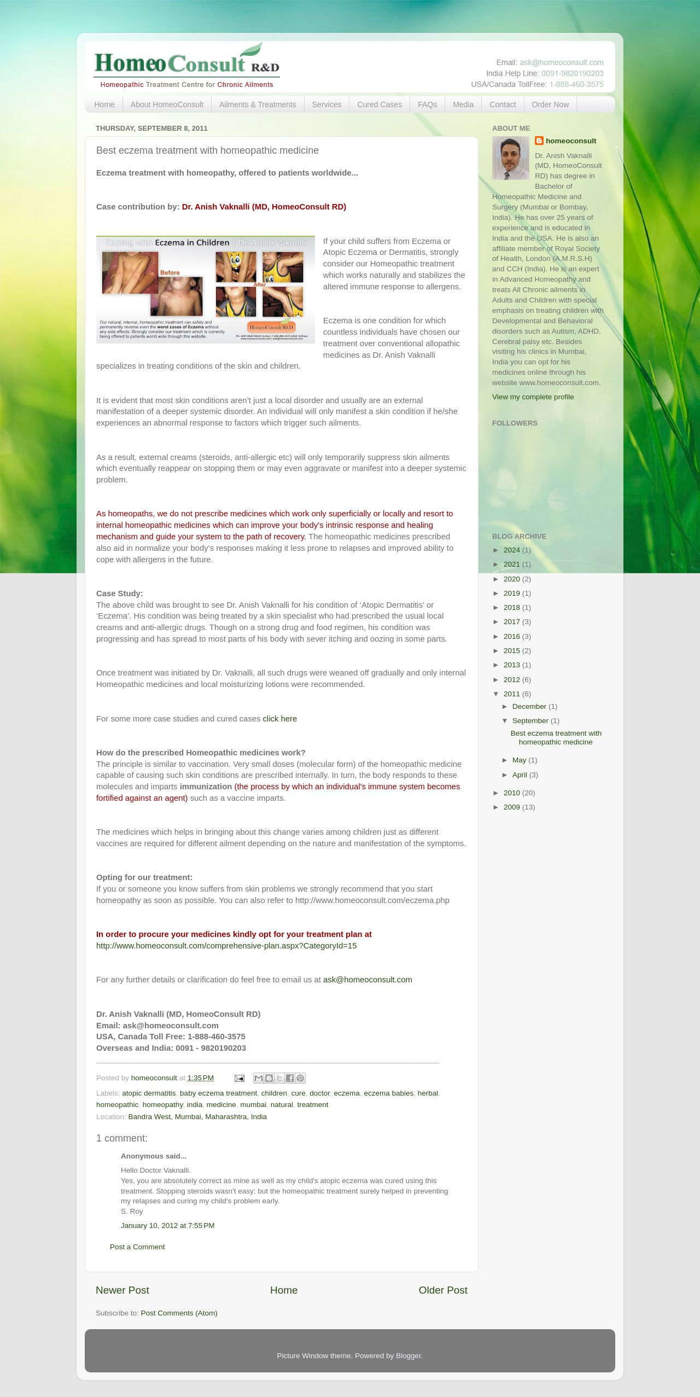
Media (463, 104)
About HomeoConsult (167, 104)
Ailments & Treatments (257, 104)
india (195, 1105)
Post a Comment (137, 1247)
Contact (502, 104)
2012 (513, 680)
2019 (513, 593)
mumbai (253, 1105)
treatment (313, 1105)
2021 (513, 564)
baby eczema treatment (218, 1093)
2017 (513, 622)
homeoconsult (571, 141)
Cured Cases (379, 104)
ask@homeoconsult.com (367, 979)
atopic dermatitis (149, 1093)
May (520, 760)
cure (298, 1093)
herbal (428, 1093)
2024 (513, 550)
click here (279, 718)
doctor (320, 1093)
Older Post (443, 1290)
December (530, 706)
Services (327, 104)
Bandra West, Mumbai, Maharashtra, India (198, 1117)
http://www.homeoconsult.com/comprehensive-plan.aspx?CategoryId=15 (226, 945)
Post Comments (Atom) (179, 1313)
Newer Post (122, 1290)
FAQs (427, 104)
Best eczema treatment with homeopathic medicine (556, 737)
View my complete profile (533, 397)
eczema (347, 1093)
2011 (513, 694)
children (274, 1093)
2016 (513, 636)
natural (282, 1105)
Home (105, 104)
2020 (513, 579)
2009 (513, 807)
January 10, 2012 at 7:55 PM (168, 1225)
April (520, 775)
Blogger (408, 1356)
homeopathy (163, 1105)
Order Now (550, 104)
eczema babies (388, 1093)
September (531, 721)
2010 (513, 793)
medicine (221, 1105)
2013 (513, 665)
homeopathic (117, 1105)
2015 (513, 651)
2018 (513, 607)
